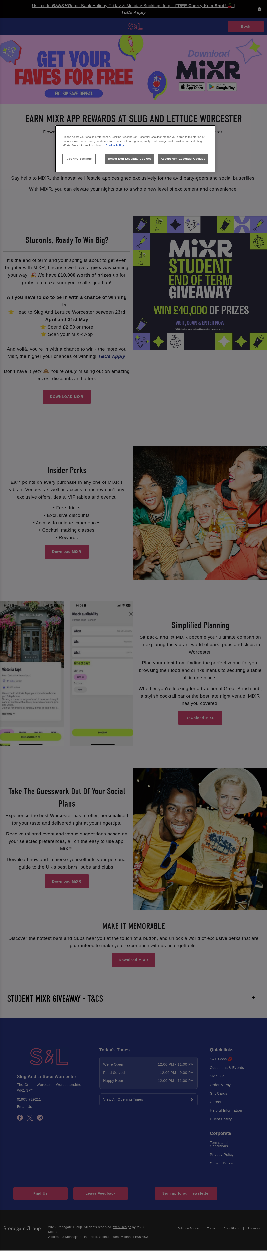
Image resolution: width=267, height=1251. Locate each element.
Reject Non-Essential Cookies (130, 158)
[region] (135, 148)
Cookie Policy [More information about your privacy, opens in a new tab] (115, 145)
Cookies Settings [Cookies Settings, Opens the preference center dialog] (79, 158)
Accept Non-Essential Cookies (183, 158)
